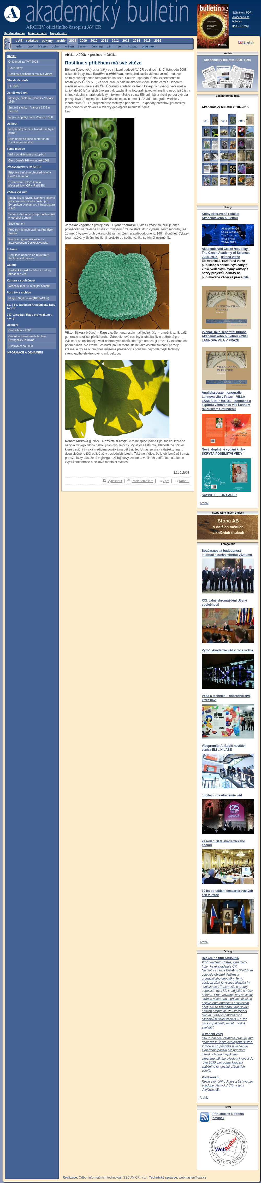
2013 (125, 41)
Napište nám (58, 33)
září (109, 46)
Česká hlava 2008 (19, 330)
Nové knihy (15, 67)
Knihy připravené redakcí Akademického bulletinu (220, 216)
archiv (61, 41)
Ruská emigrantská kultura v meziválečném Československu (28, 241)
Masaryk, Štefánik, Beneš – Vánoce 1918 (31, 100)
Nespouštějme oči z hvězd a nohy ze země (31, 131)
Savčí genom (16, 223)
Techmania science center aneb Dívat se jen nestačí (28, 140)
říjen (119, 46)
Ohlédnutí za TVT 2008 (23, 61)
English (246, 42)
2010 (94, 41)
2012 (115, 41)
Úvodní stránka (14, 33)
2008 (72, 41)
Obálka (11, 56)
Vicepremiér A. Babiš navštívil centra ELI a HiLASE (224, 748)
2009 (83, 41)
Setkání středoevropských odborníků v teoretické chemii (31, 216)
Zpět (166, 481)
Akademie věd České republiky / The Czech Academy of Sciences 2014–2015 (226, 253)
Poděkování (210, 1077)
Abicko (69, 55)
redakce (32, 41)
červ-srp (97, 46)
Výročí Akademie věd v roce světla (227, 650)
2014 (136, 41)
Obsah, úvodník (17, 80)
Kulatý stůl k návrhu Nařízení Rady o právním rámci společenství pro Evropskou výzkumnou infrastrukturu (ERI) (31, 203)
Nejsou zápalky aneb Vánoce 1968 (30, 117)
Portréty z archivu (19, 292)
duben (56, 46)
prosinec (148, 46)
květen (69, 46)
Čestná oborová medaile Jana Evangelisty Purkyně (27, 338)
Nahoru (184, 481)
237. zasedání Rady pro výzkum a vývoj (29, 316)
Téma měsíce (16, 148)
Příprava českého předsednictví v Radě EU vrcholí (29, 174)
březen (43, 46)
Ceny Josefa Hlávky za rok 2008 (29, 160)
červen (82, 46)
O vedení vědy (212, 1034)
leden (19, 46)
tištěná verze (230, 257)
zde (245, 277)
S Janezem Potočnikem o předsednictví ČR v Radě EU (26, 184)
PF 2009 (13, 85)
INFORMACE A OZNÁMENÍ (25, 352)
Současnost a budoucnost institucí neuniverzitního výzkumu (227, 553)
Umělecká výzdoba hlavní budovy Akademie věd (29, 272)
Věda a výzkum (17, 192)
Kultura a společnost (21, 280)
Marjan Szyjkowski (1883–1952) (28, 298)
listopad (132, 46)
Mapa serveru (37, 33)
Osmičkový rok (17, 92)
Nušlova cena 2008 (20, 345)
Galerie (11, 264)
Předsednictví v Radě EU (24, 167)
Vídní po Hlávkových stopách (26, 154)
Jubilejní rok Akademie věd (222, 795)
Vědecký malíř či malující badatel (29, 285)
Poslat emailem (142, 481)
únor (30, 46)
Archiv (204, 503)
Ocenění (12, 324)
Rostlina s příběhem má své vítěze (30, 73)
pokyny (47, 41)
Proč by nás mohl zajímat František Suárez (30, 231)
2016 (157, 41)
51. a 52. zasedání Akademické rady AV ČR (31, 306)
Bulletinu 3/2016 (227, 994)
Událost (12, 123)
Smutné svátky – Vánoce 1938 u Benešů (29, 109)
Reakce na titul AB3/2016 (220, 958)
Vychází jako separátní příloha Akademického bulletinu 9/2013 (225, 334)
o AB (19, 41)
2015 (147, 41)
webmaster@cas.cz (192, 1177)
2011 (104, 41)
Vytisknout (115, 481)
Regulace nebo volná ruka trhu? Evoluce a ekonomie (28, 256)
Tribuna (12, 249)
